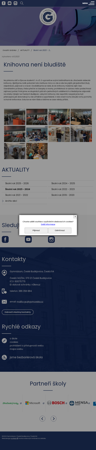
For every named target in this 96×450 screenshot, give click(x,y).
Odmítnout (60, 230)
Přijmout (36, 230)
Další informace (48, 224)
